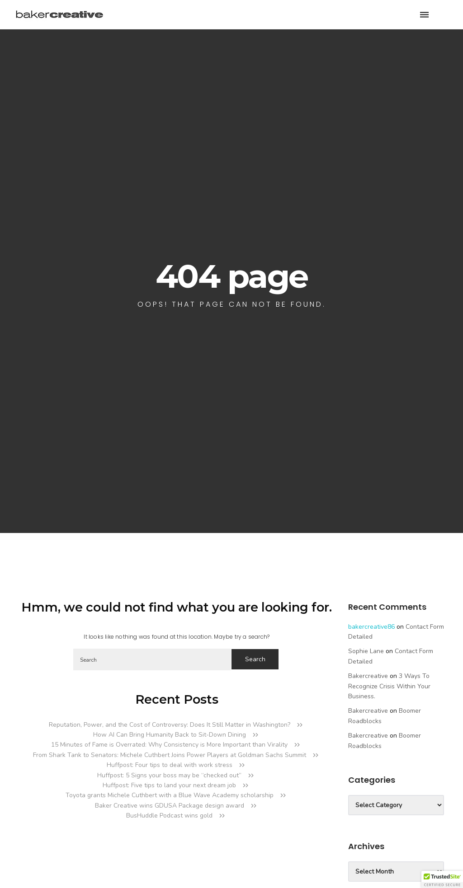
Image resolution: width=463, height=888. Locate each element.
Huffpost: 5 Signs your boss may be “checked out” (169, 775)
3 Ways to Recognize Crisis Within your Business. (389, 686)
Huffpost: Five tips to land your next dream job (169, 785)
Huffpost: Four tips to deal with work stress (169, 765)
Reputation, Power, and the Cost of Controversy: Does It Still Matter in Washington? (169, 724)
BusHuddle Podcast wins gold (169, 815)
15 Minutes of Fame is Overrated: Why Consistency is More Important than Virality (169, 744)
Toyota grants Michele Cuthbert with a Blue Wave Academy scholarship (170, 795)
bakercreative (368, 676)
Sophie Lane (366, 651)
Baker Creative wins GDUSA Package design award (169, 805)
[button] (442, 879)
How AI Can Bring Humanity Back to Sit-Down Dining (169, 734)
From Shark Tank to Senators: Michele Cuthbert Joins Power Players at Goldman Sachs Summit (169, 755)
